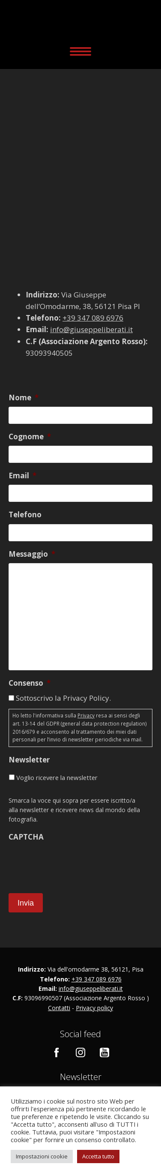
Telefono (25, 514)
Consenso (30, 683)
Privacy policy (94, 1008)
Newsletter (29, 760)
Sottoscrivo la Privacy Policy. (63, 698)
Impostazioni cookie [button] (42, 1156)
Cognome (30, 436)
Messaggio (32, 554)
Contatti (59, 1008)
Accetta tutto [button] (98, 1156)
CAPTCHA (26, 837)
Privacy (86, 715)
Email (22, 475)
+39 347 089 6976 (93, 318)
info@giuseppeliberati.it (91, 329)
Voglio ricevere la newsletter (57, 777)
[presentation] (74, 862)
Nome (24, 397)
